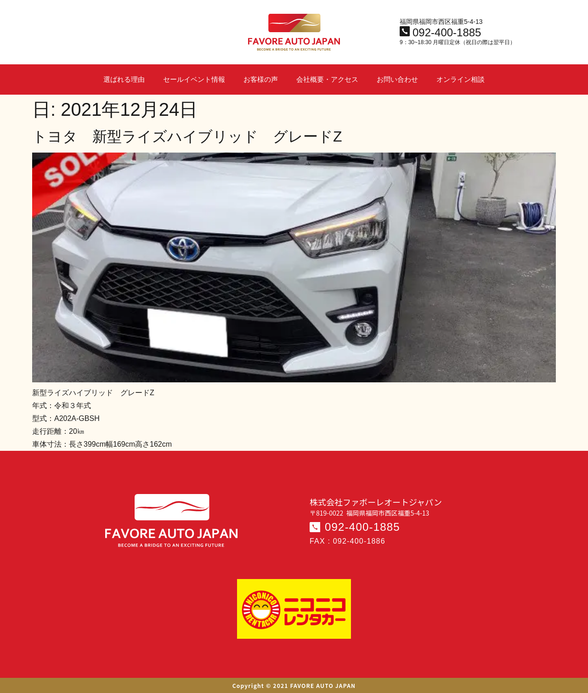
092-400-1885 (362, 527)
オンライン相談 (460, 79)
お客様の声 (260, 79)
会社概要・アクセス (327, 79)
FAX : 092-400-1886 (347, 541)
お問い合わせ (397, 79)
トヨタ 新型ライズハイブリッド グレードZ (187, 136)
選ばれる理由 (124, 79)
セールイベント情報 (194, 79)
